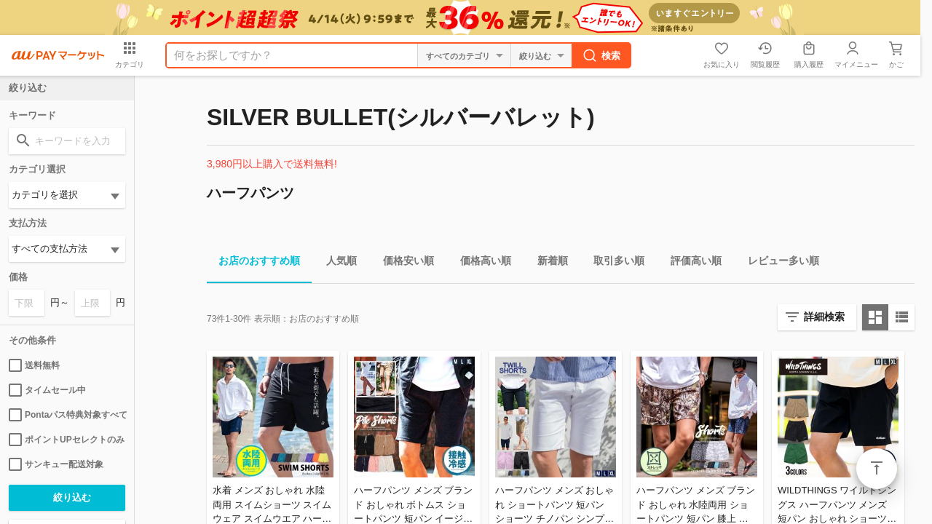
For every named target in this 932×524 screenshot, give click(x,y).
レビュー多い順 (777, 263)
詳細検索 (824, 316)
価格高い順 (480, 263)
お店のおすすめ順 (253, 263)
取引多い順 (613, 263)
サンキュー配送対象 (56, 464)
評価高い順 (690, 263)
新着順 (547, 263)
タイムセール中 (47, 390)
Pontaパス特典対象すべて (67, 414)
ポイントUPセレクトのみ (67, 439)
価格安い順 (402, 263)
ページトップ (876, 468)
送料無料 (34, 365)
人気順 (336, 263)
